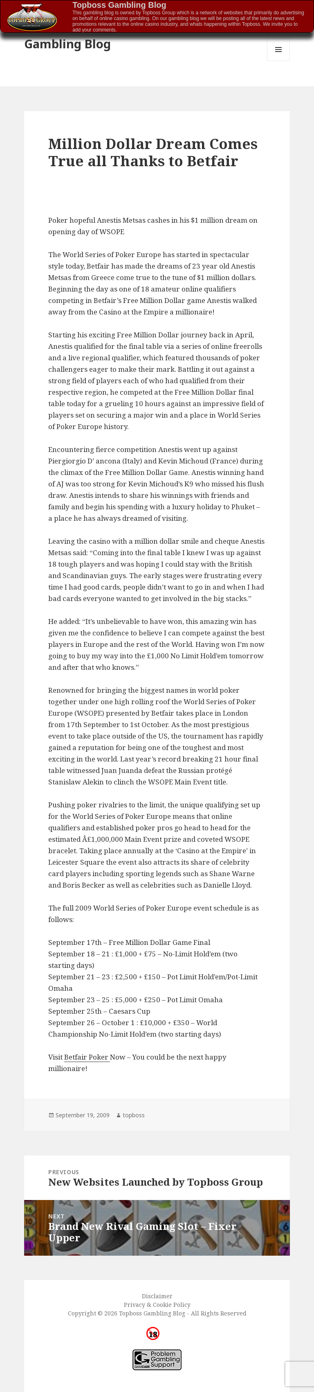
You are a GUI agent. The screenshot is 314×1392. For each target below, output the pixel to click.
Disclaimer (157, 1296)
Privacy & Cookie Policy (157, 1304)
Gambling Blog (67, 44)
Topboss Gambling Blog (119, 4)
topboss (134, 1115)
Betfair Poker (87, 1057)
